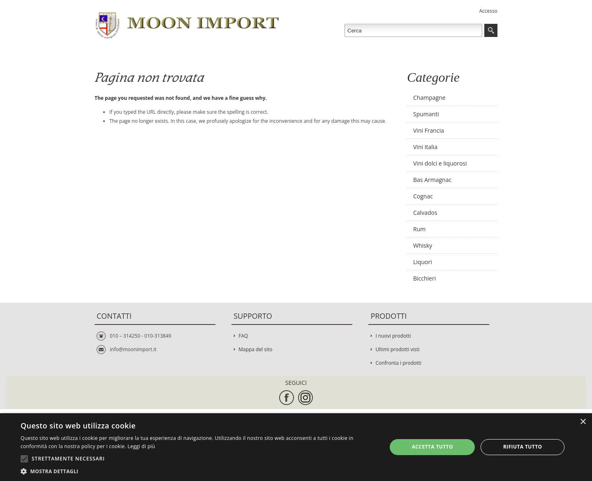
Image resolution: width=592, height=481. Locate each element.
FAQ (243, 335)
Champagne (429, 97)
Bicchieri (424, 278)
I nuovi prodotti (393, 335)
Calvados (425, 212)
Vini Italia (425, 147)
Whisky (422, 245)
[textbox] (413, 30)
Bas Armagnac (432, 180)
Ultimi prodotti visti (397, 349)
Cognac (423, 196)
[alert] (296, 447)
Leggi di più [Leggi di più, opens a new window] (141, 446)
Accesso (488, 10)
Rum (419, 229)
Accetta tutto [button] (432, 446)
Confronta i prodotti (398, 362)
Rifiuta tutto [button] (522, 446)
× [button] (583, 422)
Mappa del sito (255, 349)
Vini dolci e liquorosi (440, 163)
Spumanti (426, 114)
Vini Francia (428, 130)
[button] (198, 471)
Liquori (422, 262)
